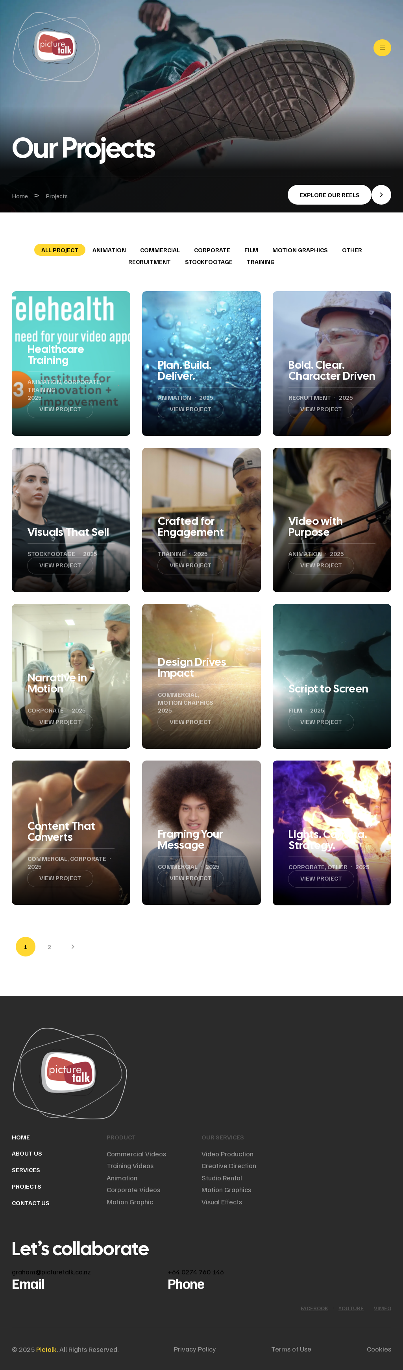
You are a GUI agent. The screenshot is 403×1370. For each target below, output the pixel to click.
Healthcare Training (56, 354)
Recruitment (149, 262)
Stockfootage (209, 262)
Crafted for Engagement (191, 526)
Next (73, 946)
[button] (339, 195)
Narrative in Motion (57, 683)
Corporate (212, 250)
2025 (35, 397)
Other (352, 250)
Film (251, 250)
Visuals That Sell (68, 532)
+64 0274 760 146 (196, 1271)
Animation (109, 250)
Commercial (160, 250)
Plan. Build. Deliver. (185, 370)
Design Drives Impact (192, 667)
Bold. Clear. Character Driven (331, 370)
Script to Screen (328, 688)
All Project (59, 250)
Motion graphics (300, 250)
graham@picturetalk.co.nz (51, 1271)
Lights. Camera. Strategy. (327, 839)
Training (261, 262)
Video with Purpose (315, 526)
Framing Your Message (190, 839)
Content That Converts (61, 831)
